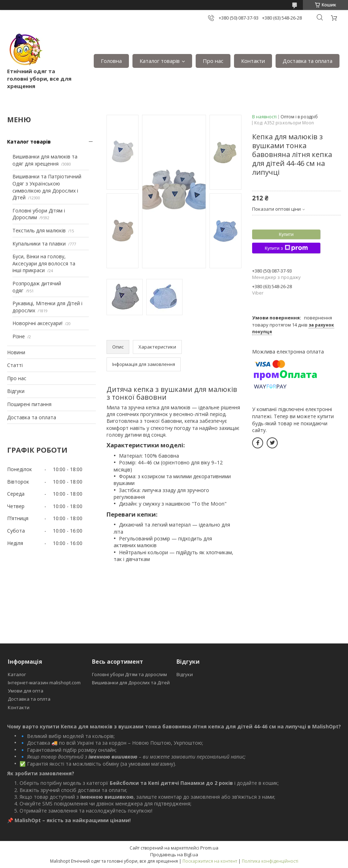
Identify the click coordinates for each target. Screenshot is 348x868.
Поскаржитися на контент (210, 861)
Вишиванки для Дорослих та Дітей (131, 682)
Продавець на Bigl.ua (174, 854)
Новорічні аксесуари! (37, 323)
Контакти (253, 60)
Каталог (17, 674)
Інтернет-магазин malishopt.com (44, 682)
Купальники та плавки (39, 243)
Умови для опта (25, 691)
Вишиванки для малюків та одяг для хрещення (44, 160)
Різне (18, 336)
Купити (286, 234)
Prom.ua (209, 848)
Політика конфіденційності (270, 861)
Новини (16, 352)
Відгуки (16, 391)
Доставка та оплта (29, 699)
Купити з (286, 248)
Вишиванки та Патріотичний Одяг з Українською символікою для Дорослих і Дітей (46, 187)
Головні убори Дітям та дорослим (129, 674)
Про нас (213, 60)
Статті (15, 365)
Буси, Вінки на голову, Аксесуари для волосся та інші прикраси (43, 263)
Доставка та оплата (307, 60)
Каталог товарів (160, 60)
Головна (111, 60)
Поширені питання (29, 404)
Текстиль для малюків (39, 230)
